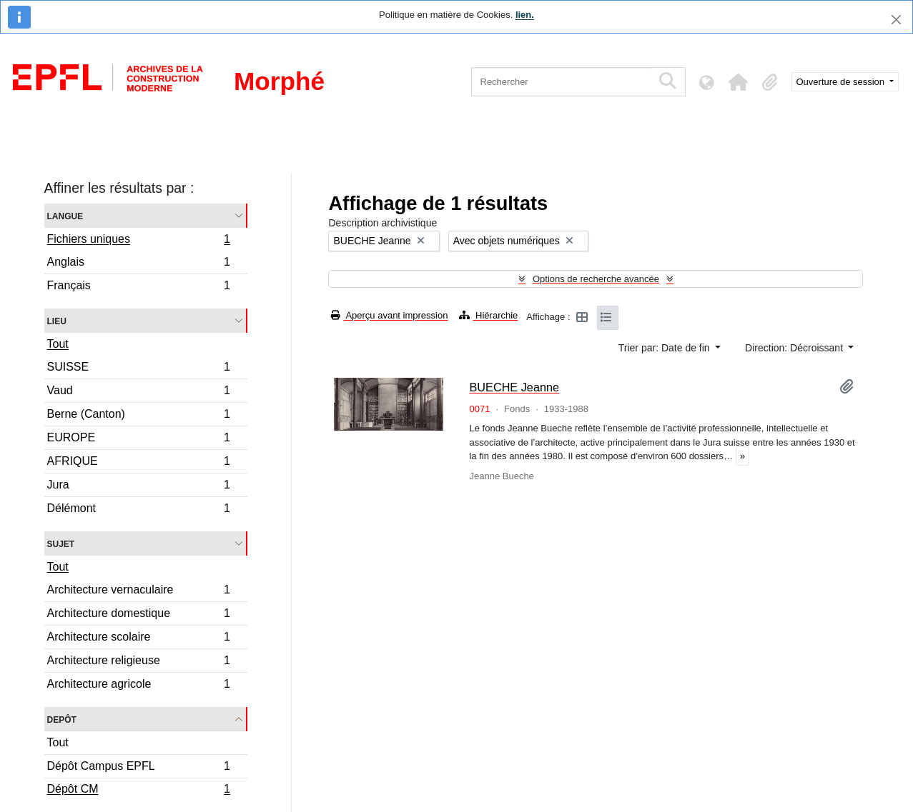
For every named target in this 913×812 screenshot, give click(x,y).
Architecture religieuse (138, 662)
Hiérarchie (488, 315)
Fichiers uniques (138, 241)
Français (138, 287)
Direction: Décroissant (795, 348)
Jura (138, 486)
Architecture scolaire (138, 638)
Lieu (56, 320)
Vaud (138, 392)
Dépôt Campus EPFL (138, 768)
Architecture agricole (138, 686)
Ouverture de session (841, 81)
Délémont (138, 510)
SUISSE (138, 369)
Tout (58, 344)
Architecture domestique (138, 615)
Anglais (138, 264)
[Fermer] (896, 20)
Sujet (61, 543)
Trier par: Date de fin (665, 348)
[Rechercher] (561, 81)
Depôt (62, 719)
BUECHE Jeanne (514, 387)
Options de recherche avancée (596, 279)
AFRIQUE (138, 463)
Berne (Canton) (138, 416)
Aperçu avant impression (389, 315)
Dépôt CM (138, 791)
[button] (738, 82)
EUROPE (138, 439)
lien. (524, 14)
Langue (65, 215)
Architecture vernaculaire (138, 591)
